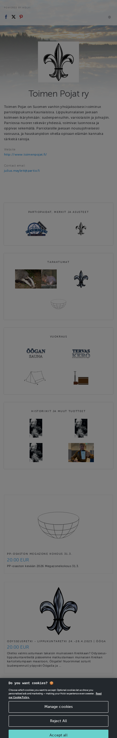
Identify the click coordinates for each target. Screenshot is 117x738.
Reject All (58, 724)
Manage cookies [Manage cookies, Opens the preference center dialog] (58, 710)
